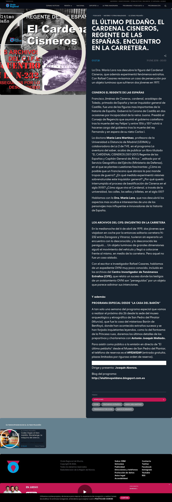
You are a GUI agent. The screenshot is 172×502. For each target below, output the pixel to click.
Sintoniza (119, 464)
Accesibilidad (121, 478)
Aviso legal (120, 475)
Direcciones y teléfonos (126, 469)
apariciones (129, 399)
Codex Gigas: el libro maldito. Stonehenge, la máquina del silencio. (31, 435)
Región (67, 6)
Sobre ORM (120, 461)
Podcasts (97, 16)
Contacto (146, 461)
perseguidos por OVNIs (103, 409)
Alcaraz (163, 1)
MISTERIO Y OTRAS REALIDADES (115, 16)
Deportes (93, 6)
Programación (154, 6)
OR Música (134, 488)
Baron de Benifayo (124, 409)
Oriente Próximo (124, 1)
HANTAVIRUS (113, 1)
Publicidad (120, 467)
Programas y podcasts (132, 6)
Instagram (147, 469)
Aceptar (124, 498)
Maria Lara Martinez (133, 404)
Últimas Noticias (136, 1)
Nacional (80, 6)
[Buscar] (164, 5)
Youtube (146, 472)
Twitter (145, 464)
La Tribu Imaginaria (110, 6)
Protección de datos (124, 472)
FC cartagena (155, 1)
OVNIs (96, 404)
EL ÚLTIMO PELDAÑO (136, 16)
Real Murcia (146, 1)
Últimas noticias (52, 6)
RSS (143, 475)
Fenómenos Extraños (112, 404)
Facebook (146, 467)
